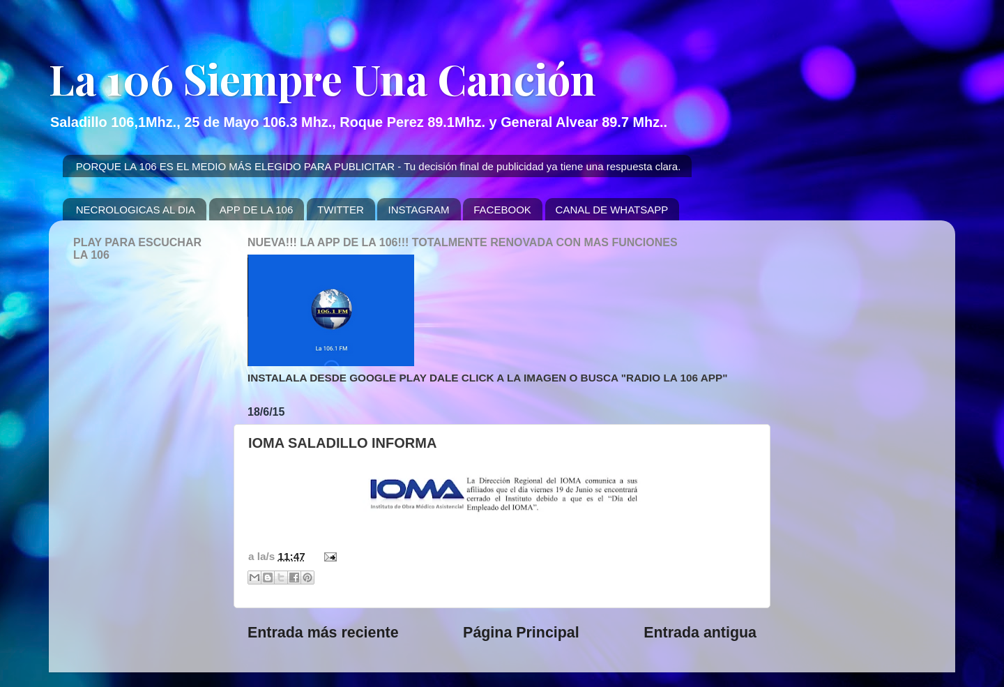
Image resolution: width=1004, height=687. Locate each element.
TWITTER (340, 210)
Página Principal (521, 632)
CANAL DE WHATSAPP (612, 210)
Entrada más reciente (323, 632)
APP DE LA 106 (257, 210)
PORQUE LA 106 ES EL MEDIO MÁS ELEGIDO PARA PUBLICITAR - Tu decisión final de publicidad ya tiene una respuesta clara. (378, 166)
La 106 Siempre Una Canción (322, 78)
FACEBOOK (502, 210)
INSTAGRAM (418, 210)
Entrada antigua (700, 632)
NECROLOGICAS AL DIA (135, 210)
